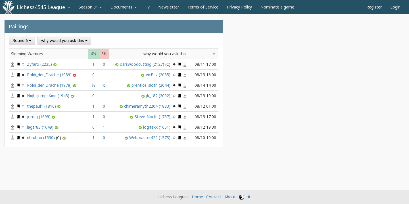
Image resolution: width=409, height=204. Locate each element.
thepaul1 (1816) (42, 106)
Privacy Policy (239, 7)
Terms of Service (202, 7)
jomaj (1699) (39, 116)
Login (395, 7)
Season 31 (90, 7)
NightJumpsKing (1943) (48, 95)
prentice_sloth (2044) (152, 85)
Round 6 (21, 40)
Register (374, 7)
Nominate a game (277, 7)
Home (197, 196)
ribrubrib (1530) (44, 137)
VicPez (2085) (159, 74)
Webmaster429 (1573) (150, 137)
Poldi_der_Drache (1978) (50, 85)
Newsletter (168, 7)
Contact (213, 196)
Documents (123, 7)
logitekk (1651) (157, 127)
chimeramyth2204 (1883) (148, 106)
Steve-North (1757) (153, 116)
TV (147, 7)
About (230, 196)
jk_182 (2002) (159, 95)
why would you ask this (64, 40)
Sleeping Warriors (27, 53)
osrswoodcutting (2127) (146, 64)
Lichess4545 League (41, 7)
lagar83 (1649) (41, 127)
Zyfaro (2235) (40, 64)
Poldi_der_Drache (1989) (50, 74)
